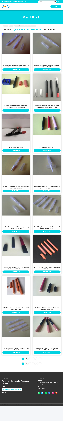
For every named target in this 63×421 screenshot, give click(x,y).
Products (11, 25)
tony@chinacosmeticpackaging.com (12, 404)
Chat (56, 6)
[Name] (55, 2)
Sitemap (8, 419)
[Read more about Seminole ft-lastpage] (40, 378)
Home (5, 25)
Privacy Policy (4, 419)
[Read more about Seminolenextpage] (36, 378)
